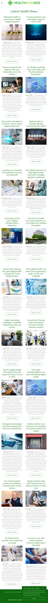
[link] (24, 2)
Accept (34, 598)
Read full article (12, 61)
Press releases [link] (12, 600)
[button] (4, 3)
